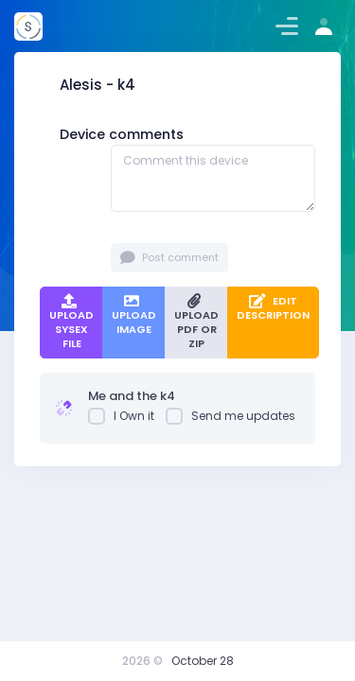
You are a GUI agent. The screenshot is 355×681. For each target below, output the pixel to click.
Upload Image (134, 316)
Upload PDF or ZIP (196, 323)
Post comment (169, 258)
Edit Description (273, 308)
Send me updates (230, 416)
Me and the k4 (131, 396)
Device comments (122, 134)
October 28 (202, 661)
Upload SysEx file (71, 323)
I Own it (121, 416)
